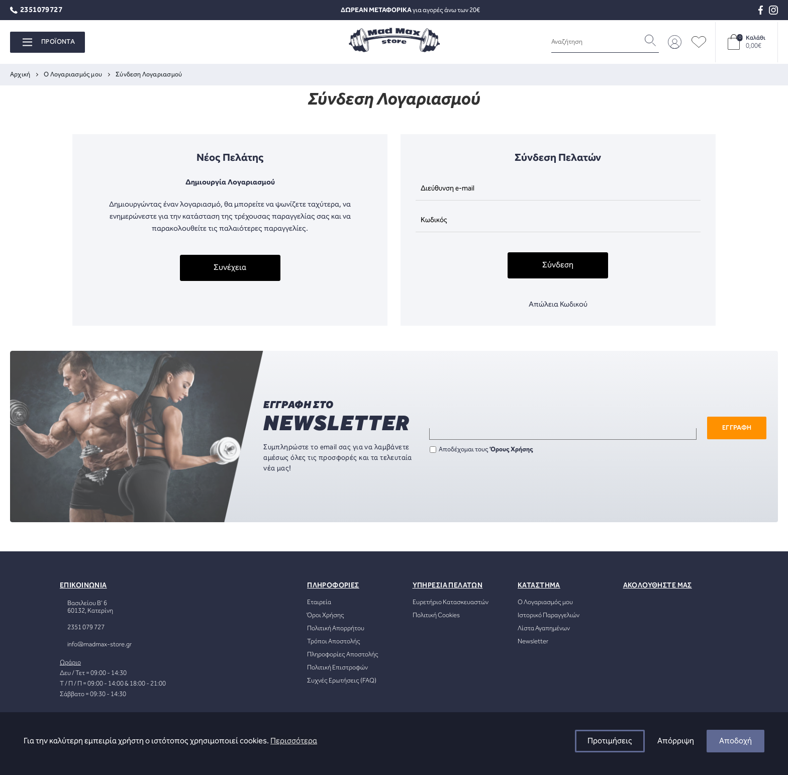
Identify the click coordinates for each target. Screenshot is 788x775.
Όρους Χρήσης (511, 449)
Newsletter (533, 641)
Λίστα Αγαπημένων (544, 628)
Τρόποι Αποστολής (333, 641)
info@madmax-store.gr (99, 644)
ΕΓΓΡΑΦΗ (737, 428)
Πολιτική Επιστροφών (337, 667)
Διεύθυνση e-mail (447, 188)
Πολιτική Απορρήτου (335, 628)
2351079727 (36, 10)
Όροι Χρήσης (325, 615)
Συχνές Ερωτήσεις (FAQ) (341, 680)
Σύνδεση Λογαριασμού (149, 74)
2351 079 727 (86, 627)
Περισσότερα (293, 741)
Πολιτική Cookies (436, 615)
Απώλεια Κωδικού (558, 305)
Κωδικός (434, 220)
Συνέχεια (230, 267)
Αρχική (20, 74)
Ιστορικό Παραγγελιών (548, 615)
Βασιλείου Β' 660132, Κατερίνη (90, 607)
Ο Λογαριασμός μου (545, 602)
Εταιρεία (319, 602)
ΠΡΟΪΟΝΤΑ (49, 42)
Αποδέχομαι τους (481, 449)
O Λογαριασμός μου (73, 74)
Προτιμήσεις (609, 741)
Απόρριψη (675, 741)
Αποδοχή (735, 741)
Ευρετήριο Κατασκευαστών (450, 602)
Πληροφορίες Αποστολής (342, 654)
